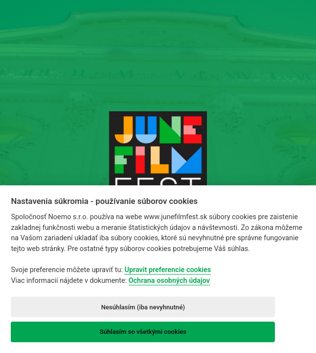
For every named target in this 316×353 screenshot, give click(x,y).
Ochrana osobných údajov (169, 281)
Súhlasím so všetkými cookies (143, 331)
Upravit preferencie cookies (167, 270)
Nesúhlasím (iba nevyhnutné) (143, 307)
